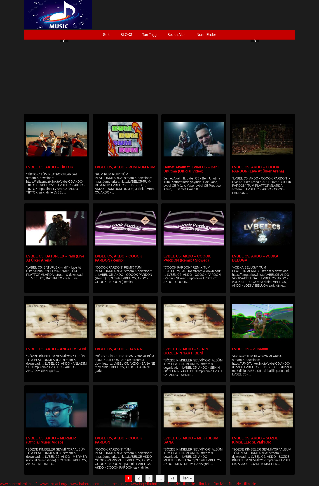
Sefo (106, 35)
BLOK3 (126, 35)
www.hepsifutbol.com (147, 484)
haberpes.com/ (115, 484)
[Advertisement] (159, 78)
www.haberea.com (85, 484)
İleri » (187, 478)
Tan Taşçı (149, 35)
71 (172, 478)
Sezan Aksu (177, 35)
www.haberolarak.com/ (18, 484)
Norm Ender (206, 35)
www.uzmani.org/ (53, 484)
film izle (174, 484)
